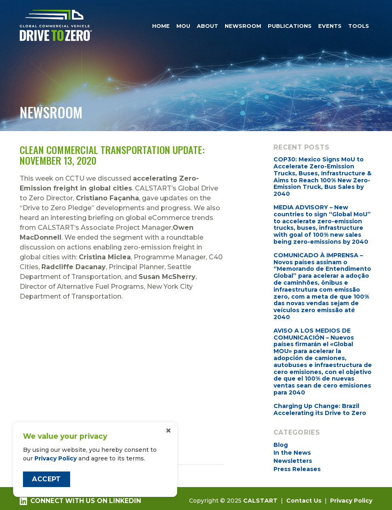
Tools (358, 26)
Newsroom (243, 26)
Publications (290, 26)
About (207, 26)
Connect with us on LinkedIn (80, 501)
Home (161, 26)
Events (330, 26)
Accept (46, 479)
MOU (183, 26)
